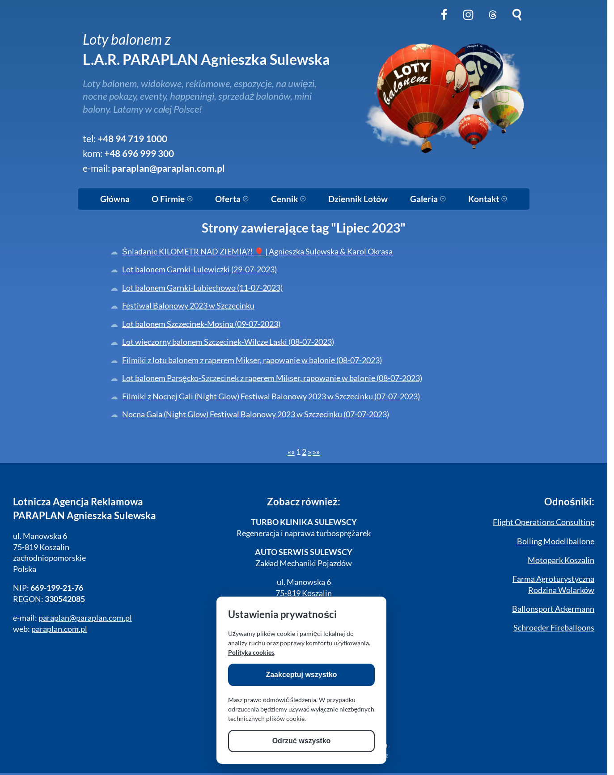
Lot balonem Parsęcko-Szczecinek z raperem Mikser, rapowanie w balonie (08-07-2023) (272, 378)
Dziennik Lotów (358, 199)
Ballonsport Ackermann (553, 609)
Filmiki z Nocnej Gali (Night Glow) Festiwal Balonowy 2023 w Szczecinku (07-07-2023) (271, 396)
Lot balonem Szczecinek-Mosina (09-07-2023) (201, 324)
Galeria (428, 199)
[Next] (309, 452)
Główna (115, 199)
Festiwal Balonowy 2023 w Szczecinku (188, 305)
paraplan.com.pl (59, 629)
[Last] (316, 452)
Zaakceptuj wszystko (301, 674)
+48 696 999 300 (139, 153)
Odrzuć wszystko (301, 741)
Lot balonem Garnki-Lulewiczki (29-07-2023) (199, 269)
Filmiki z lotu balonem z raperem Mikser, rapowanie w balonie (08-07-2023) (252, 360)
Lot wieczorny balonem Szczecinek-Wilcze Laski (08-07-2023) (228, 342)
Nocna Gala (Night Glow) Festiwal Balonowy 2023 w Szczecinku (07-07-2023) (255, 414)
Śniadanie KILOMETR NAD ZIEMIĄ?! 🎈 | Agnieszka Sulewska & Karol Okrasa (257, 251)
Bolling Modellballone (555, 541)
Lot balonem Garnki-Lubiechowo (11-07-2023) (202, 287)
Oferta (232, 199)
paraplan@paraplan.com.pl (168, 168)
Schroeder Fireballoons (553, 627)
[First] (291, 452)
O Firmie (172, 199)
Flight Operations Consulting (543, 522)
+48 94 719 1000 (132, 138)
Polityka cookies (251, 652)
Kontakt (488, 199)
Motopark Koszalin (561, 560)
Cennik (288, 199)
